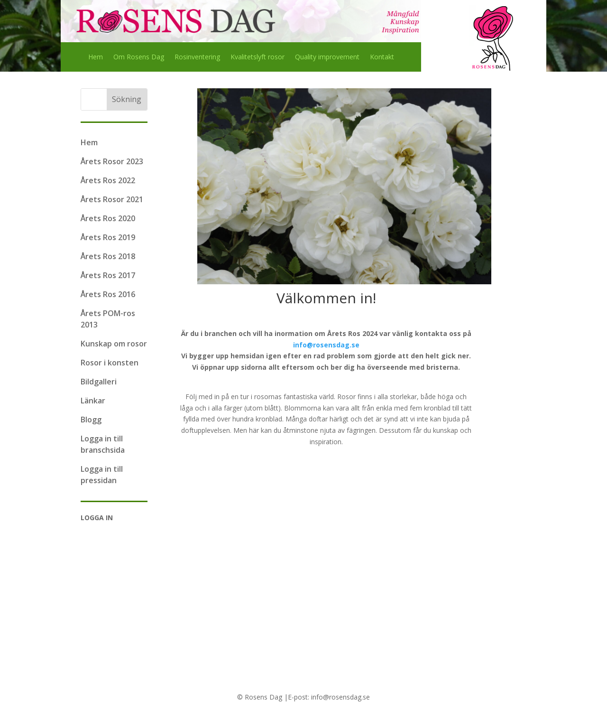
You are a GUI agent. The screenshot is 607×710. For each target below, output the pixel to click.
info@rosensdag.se (326, 344)
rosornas (268, 396)
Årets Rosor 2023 (112, 161)
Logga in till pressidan (102, 475)
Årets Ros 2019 (108, 237)
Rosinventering (197, 57)
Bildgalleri (99, 381)
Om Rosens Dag (138, 57)
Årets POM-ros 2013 (108, 319)
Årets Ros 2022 (108, 180)
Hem (95, 57)
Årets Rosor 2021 (112, 199)
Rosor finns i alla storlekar (377, 396)
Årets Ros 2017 (108, 275)
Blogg (91, 419)
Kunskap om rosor (114, 343)
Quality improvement (327, 57)
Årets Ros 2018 (108, 256)
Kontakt (382, 57)
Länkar (93, 400)
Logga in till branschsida (103, 444)
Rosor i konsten (109, 362)
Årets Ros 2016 (108, 294)
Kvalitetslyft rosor (257, 57)
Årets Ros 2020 (108, 218)
